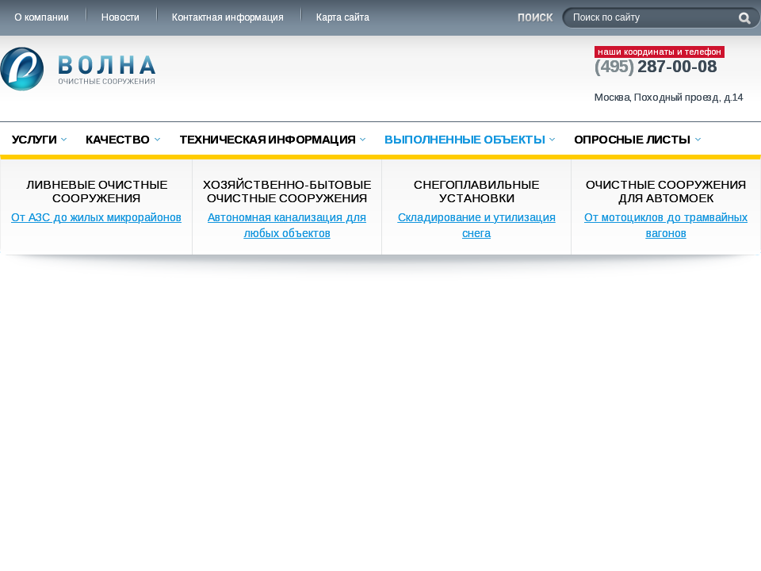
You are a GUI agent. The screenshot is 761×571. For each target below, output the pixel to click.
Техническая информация (267, 139)
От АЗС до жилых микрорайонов (96, 217)
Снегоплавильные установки (476, 191)
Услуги (34, 139)
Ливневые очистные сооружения (96, 191)
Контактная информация (229, 17)
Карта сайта (344, 17)
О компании (42, 17)
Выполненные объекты (464, 139)
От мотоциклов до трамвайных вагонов (666, 225)
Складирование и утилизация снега (477, 225)
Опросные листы (632, 139)
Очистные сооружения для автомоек (666, 191)
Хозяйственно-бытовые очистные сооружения (287, 191)
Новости (121, 17)
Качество (117, 139)
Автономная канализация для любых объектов (287, 225)
